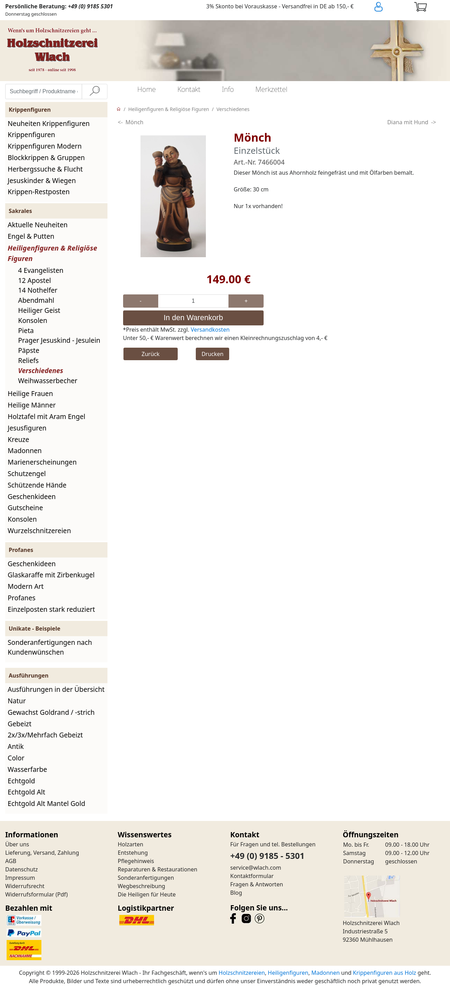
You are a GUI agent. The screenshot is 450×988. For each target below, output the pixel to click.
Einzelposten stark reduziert (51, 609)
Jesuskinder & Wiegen (42, 180)
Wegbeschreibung (141, 886)
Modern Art (26, 586)
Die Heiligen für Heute (147, 894)
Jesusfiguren (27, 428)
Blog (236, 892)
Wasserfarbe (27, 769)
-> (433, 122)
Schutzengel (27, 473)
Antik (16, 746)
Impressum (20, 878)
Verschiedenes (40, 370)
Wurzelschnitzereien (39, 530)
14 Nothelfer (37, 290)
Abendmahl (36, 300)
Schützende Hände (37, 485)
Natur (17, 700)
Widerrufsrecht (25, 886)
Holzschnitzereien (242, 973)
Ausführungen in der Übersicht (56, 689)
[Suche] (94, 91)
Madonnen (25, 450)
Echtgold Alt (26, 792)
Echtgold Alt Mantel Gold (46, 803)
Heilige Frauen (30, 393)
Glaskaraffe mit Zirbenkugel (51, 574)
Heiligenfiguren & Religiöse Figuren (168, 109)
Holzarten (130, 844)
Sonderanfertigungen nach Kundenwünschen (50, 647)
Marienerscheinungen (42, 462)
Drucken (212, 354)
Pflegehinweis (136, 861)
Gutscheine (25, 507)
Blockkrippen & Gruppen (46, 157)
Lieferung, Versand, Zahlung (42, 852)
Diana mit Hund (407, 122)
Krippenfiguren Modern (45, 146)
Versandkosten (210, 329)
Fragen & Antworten (256, 884)
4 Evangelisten (40, 270)
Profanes (21, 597)
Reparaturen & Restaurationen (158, 869)
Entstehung (133, 852)
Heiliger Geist (39, 310)
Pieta (26, 330)
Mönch (135, 122)
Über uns (17, 844)
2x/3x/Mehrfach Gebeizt (45, 735)
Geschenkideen (32, 496)
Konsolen (32, 320)
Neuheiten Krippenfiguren (49, 123)
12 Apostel (34, 280)
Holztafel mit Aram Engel (46, 416)
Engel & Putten (31, 236)
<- (120, 122)
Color (16, 757)
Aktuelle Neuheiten (37, 224)
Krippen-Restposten (39, 191)
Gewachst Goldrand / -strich (51, 712)
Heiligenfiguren (288, 973)
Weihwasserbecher (48, 380)
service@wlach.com (255, 867)
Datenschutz (21, 869)
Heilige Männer (32, 405)
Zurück (151, 354)
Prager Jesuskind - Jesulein (59, 340)
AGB (10, 861)
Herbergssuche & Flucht (45, 169)
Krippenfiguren (31, 134)
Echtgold (21, 780)
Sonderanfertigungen (146, 878)
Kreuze (18, 439)
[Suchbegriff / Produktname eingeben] (43, 91)
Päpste (28, 350)
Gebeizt (19, 723)
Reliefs (28, 360)
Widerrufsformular (29, 894)
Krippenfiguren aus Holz (384, 973)
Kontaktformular (252, 876)
